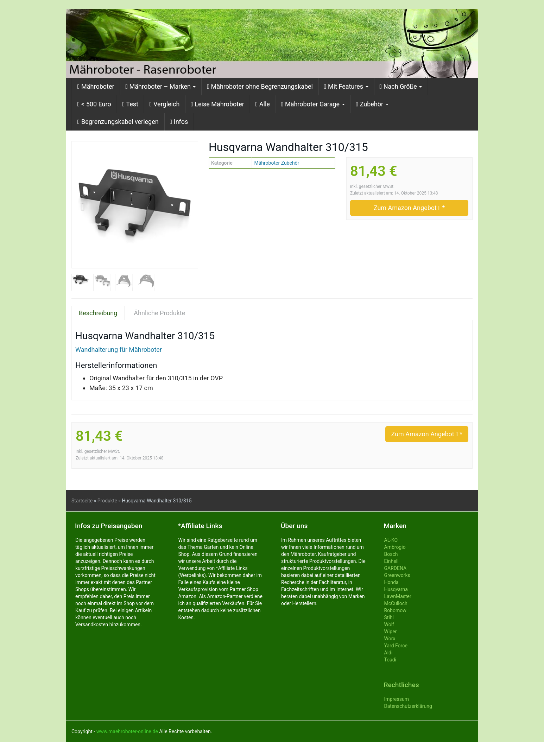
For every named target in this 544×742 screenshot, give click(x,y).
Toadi (390, 659)
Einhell (391, 561)
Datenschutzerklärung (408, 706)
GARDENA (395, 568)
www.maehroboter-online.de (127, 731)
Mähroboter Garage (313, 104)
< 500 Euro (94, 104)
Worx (390, 638)
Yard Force (395, 645)
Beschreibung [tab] (98, 313)
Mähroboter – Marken (161, 86)
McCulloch (395, 603)
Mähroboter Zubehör (276, 163)
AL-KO (391, 540)
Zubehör (372, 104)
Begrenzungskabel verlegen (118, 121)
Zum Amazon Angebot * (409, 207)
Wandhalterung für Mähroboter (118, 349)
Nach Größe (401, 86)
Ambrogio (395, 547)
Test (130, 104)
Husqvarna (396, 589)
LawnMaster (397, 596)
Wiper (390, 631)
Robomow (395, 610)
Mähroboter (95, 86)
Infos (179, 121)
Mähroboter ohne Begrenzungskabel (260, 86)
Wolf (389, 624)
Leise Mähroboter (217, 104)
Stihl (389, 617)
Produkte (107, 500)
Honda (391, 582)
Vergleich (164, 104)
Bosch (391, 554)
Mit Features (346, 86)
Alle (262, 104)
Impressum (396, 699)
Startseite (82, 500)
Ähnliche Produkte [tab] (159, 313)
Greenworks (397, 575)
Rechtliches (401, 685)
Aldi (388, 652)
